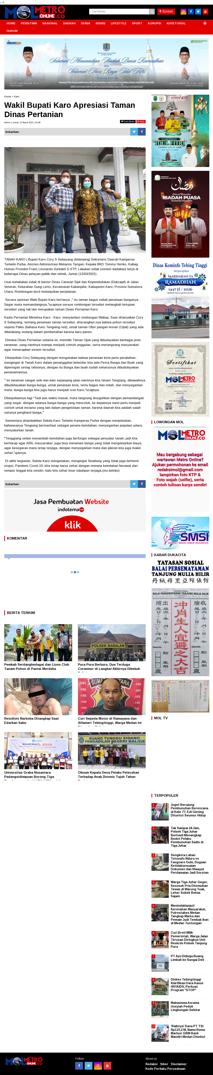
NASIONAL (50, 23)
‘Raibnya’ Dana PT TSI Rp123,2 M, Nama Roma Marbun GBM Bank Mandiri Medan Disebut (188, 1031)
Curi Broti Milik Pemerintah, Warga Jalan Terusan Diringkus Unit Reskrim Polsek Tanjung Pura (189, 939)
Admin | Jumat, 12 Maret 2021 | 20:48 (22, 122)
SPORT (137, 23)
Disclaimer (179, 1064)
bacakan (127, 121)
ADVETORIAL (176, 23)
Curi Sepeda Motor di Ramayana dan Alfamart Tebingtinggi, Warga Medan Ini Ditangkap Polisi (110, 723)
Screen (166, 11)
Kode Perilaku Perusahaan (165, 1068)
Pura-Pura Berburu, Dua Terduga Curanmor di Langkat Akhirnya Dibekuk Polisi (109, 669)
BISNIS (100, 23)
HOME (11, 23)
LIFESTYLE (119, 23)
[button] (205, 22)
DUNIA (85, 23)
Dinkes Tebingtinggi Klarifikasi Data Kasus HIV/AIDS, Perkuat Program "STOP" (187, 985)
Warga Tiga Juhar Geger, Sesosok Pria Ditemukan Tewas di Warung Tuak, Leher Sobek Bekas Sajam (189, 889)
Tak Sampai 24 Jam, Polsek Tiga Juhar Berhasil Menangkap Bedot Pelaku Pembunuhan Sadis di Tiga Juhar (187, 836)
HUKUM (12, 30)
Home (7, 96)
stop (141, 121)
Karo (16, 96)
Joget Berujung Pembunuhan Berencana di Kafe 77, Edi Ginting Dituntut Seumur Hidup (189, 810)
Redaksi (151, 1064)
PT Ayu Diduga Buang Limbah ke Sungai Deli (187, 957)
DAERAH (69, 23)
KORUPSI (154, 23)
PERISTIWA (29, 23)
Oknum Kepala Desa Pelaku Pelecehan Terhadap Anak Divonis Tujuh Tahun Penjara (108, 777)
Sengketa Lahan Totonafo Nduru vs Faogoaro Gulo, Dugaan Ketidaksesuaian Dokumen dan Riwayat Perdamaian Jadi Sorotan (190, 863)
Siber (164, 1064)
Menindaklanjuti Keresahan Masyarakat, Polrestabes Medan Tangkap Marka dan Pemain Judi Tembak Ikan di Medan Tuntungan (190, 914)
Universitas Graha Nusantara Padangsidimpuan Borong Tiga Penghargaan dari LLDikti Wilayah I (32, 777)
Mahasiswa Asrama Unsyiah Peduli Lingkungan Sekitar (185, 1006)
